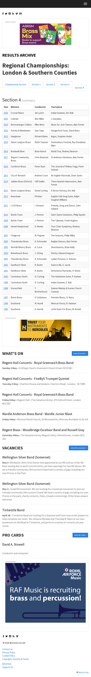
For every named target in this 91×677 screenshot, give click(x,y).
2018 (6, 151)
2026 (6, 112)
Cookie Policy (8, 655)
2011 (6, 205)
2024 (6, 124)
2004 (6, 253)
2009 (6, 220)
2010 (6, 214)
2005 (6, 247)
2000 (6, 276)
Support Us (7, 667)
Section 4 (79, 87)
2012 (6, 196)
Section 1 (36, 84)
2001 (6, 270)
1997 (6, 297)
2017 (6, 157)
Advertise (6, 663)
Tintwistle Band (13, 510)
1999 (6, 282)
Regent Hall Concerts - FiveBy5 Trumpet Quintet (35, 378)
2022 (6, 136)
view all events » (79, 353)
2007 (6, 235)
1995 (6, 309)
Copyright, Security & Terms (15, 659)
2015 (6, 175)
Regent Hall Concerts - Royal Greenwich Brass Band (38, 363)
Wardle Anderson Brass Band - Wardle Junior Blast (37, 414)
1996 (6, 303)
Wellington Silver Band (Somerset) (26, 457)
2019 (6, 142)
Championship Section (15, 84)
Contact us (7, 649)
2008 (6, 226)
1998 (6, 288)
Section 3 (65, 84)
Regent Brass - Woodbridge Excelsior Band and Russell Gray (43, 430)
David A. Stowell (13, 544)
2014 (6, 181)
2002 (6, 264)
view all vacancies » (78, 448)
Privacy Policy (8, 652)
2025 (6, 118)
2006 (6, 241)
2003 (6, 259)
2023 (6, 130)
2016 (6, 166)
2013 (6, 190)
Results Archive (19, 55)
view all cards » (80, 535)
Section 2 (50, 84)
